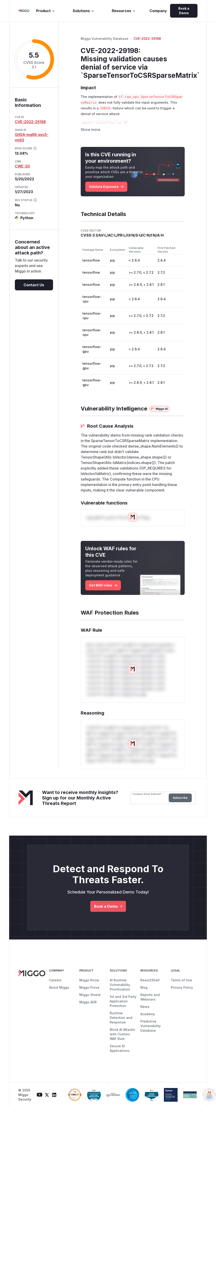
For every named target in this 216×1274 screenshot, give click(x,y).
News (144, 1010)
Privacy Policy (182, 991)
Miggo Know (89, 984)
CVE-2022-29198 (30, 121)
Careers (55, 984)
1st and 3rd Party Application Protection (123, 1004)
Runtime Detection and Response (121, 1021)
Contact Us (34, 285)
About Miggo (59, 991)
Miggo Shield (89, 998)
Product (45, 10)
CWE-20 (22, 166)
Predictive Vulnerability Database (150, 1029)
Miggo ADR (88, 1006)
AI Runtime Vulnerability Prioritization (120, 988)
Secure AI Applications (120, 1052)
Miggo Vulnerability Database (104, 38)
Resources (124, 10)
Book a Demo (183, 10)
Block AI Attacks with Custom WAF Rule (122, 1037)
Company (158, 10)
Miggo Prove (89, 991)
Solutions (83, 10)
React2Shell (150, 984)
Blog (143, 991)
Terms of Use (181, 984)
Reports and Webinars (150, 1000)
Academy (147, 1018)
